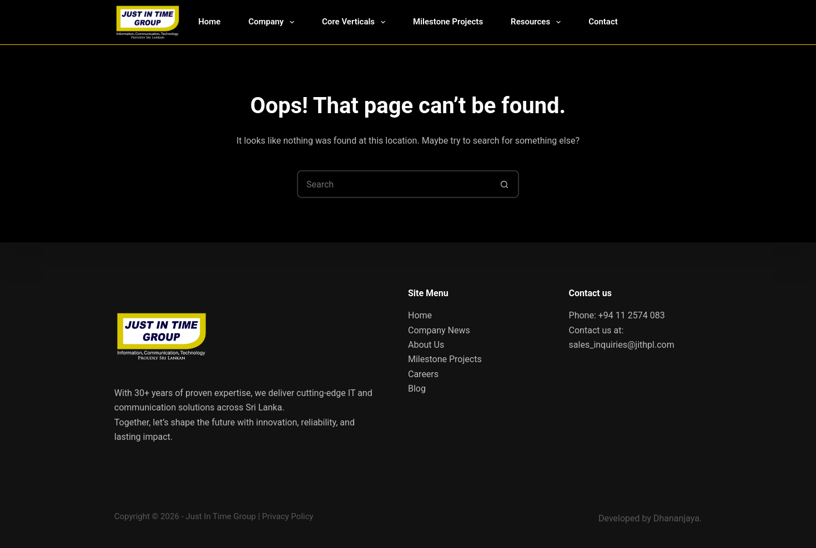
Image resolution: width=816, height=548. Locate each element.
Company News (439, 330)
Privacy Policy (287, 516)
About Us (426, 344)
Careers (423, 374)
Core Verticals (356, 22)
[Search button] (505, 184)
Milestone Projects (448, 22)
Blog (417, 388)
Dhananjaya (676, 518)
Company (273, 22)
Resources (538, 22)
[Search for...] (394, 184)
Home (209, 22)
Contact (603, 22)
